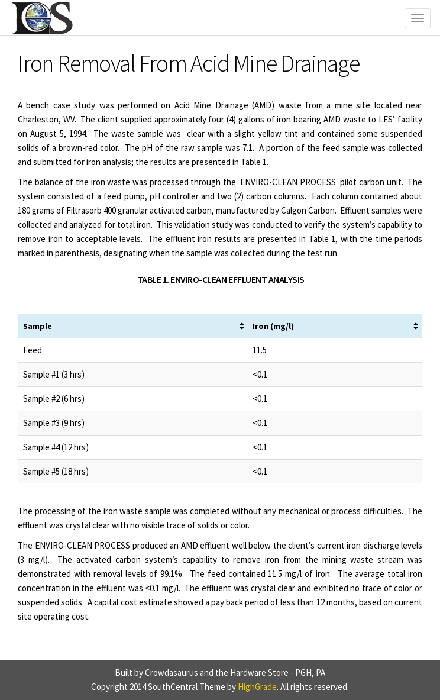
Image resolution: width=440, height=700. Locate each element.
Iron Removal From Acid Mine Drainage (189, 63)
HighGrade (257, 686)
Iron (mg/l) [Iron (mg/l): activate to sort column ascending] (273, 326)
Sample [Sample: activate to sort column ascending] (37, 326)
